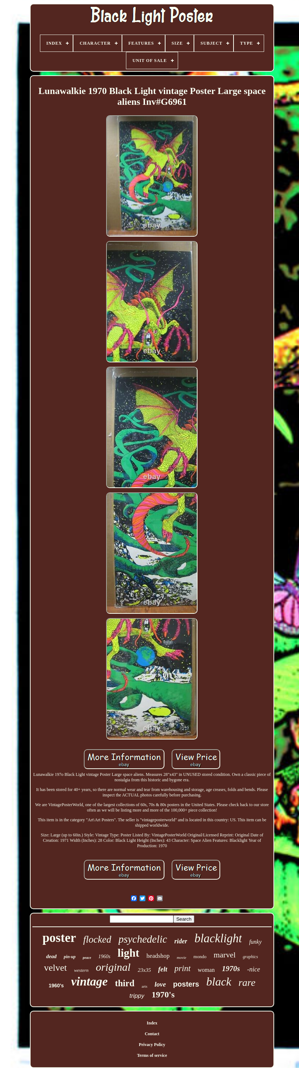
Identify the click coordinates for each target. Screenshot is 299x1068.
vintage (89, 981)
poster (59, 938)
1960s (104, 956)
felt (162, 969)
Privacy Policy (152, 1044)
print (183, 968)
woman (206, 970)
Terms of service (152, 1055)
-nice (253, 969)
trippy (137, 995)
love (160, 984)
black (218, 981)
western (81, 970)
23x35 (144, 970)
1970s (231, 968)
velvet (55, 967)
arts (145, 986)
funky (255, 942)
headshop (157, 955)
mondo (200, 956)
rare (247, 982)
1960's (56, 985)
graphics (250, 956)
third (124, 983)
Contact (152, 1033)
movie (181, 957)
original (113, 967)
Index (152, 1022)
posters (186, 984)
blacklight (218, 938)
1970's (163, 994)
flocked (97, 939)
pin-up (70, 956)
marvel (225, 954)
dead (51, 956)
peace (87, 958)
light (128, 953)
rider (180, 941)
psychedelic (142, 939)
